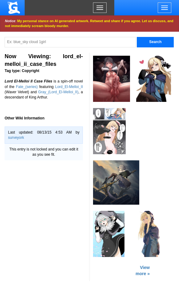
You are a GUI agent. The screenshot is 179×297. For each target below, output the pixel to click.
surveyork (16, 137)
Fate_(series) (27, 87)
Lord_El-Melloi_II (69, 87)
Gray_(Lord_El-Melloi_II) (58, 92)
